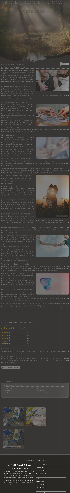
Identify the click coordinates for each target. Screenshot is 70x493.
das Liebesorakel (31, 298)
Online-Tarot (39, 473)
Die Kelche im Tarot (41, 471)
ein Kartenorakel (19, 250)
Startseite (4, 64)
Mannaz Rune (40, 459)
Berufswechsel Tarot (42, 468)
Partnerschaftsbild (41, 442)
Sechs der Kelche (41, 465)
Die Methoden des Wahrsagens (13, 385)
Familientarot (40, 457)
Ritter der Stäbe (40, 445)
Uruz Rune (39, 454)
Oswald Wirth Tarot (41, 448)
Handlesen (40, 388)
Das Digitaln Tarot (41, 451)
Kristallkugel (8, 391)
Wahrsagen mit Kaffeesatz (44, 393)
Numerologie (8, 388)
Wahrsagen (11, 64)
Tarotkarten (44, 170)
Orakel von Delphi (15, 114)
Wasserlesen (41, 391)
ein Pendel (17, 190)
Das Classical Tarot (41, 462)
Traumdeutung (9, 395)
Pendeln (7, 393)
